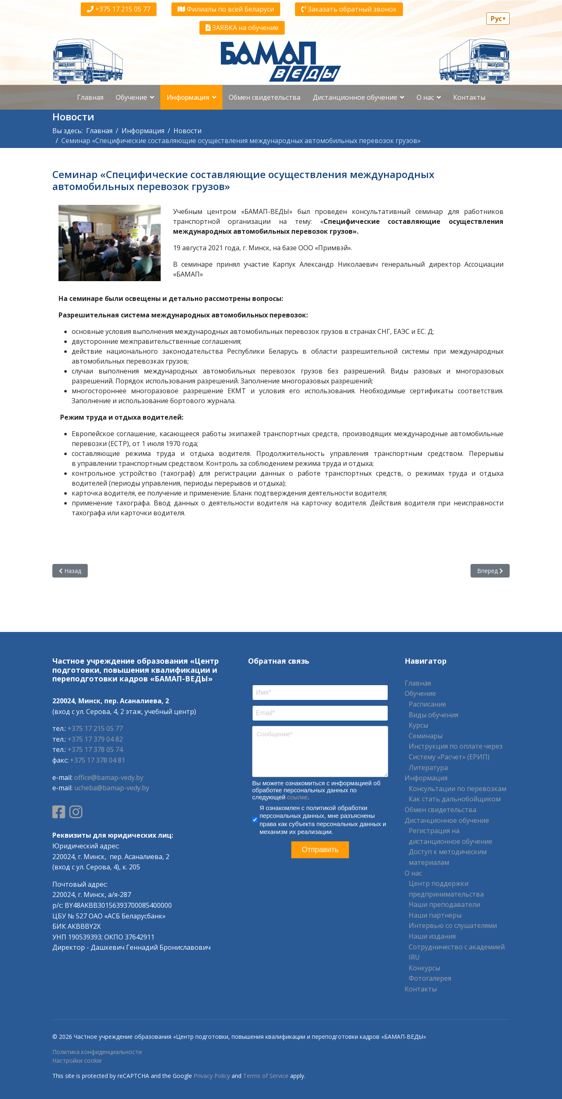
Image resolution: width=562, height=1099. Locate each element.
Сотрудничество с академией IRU (457, 952)
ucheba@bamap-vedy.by (111, 787)
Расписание (427, 704)
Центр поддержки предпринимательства (446, 889)
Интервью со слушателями (453, 925)
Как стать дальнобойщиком (455, 798)
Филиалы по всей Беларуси (226, 9)
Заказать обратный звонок (349, 9)
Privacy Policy (212, 1076)
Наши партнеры (435, 915)
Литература (428, 767)
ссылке (297, 797)
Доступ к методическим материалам (448, 857)
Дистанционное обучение (355, 97)
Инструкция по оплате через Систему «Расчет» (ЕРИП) (456, 751)
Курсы (418, 725)
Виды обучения (433, 714)
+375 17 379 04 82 (95, 739)
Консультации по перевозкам (457, 788)
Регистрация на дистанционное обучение (450, 836)
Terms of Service (265, 1076)
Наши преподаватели (444, 904)
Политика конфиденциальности (97, 1052)
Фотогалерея (430, 978)
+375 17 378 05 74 (95, 749)
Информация (187, 97)
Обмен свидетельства (264, 97)
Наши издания (432, 936)
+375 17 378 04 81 (97, 760)
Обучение (131, 97)
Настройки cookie (77, 1060)
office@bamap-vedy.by (108, 777)
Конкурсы (424, 967)
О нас (425, 97)
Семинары (426, 735)
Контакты (469, 97)
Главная (90, 97)
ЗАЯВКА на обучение (242, 27)
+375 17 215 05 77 (118, 9)
